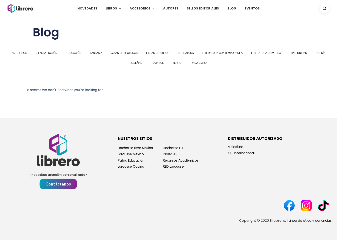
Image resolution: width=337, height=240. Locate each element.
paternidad (299, 53)
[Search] (324, 8)
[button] (124, 8)
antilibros (19, 53)
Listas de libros (157, 53)
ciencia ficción (46, 53)
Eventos (244, 8)
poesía (320, 53)
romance (157, 62)
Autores (170, 8)
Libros (118, 8)
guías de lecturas (124, 53)
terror (178, 62)
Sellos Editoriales (200, 8)
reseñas (136, 62)
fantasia (96, 53)
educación (73, 53)
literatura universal (266, 53)
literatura (186, 53)
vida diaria (199, 62)
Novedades (94, 8)
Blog (226, 8)
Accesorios (144, 8)
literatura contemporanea (222, 53)
